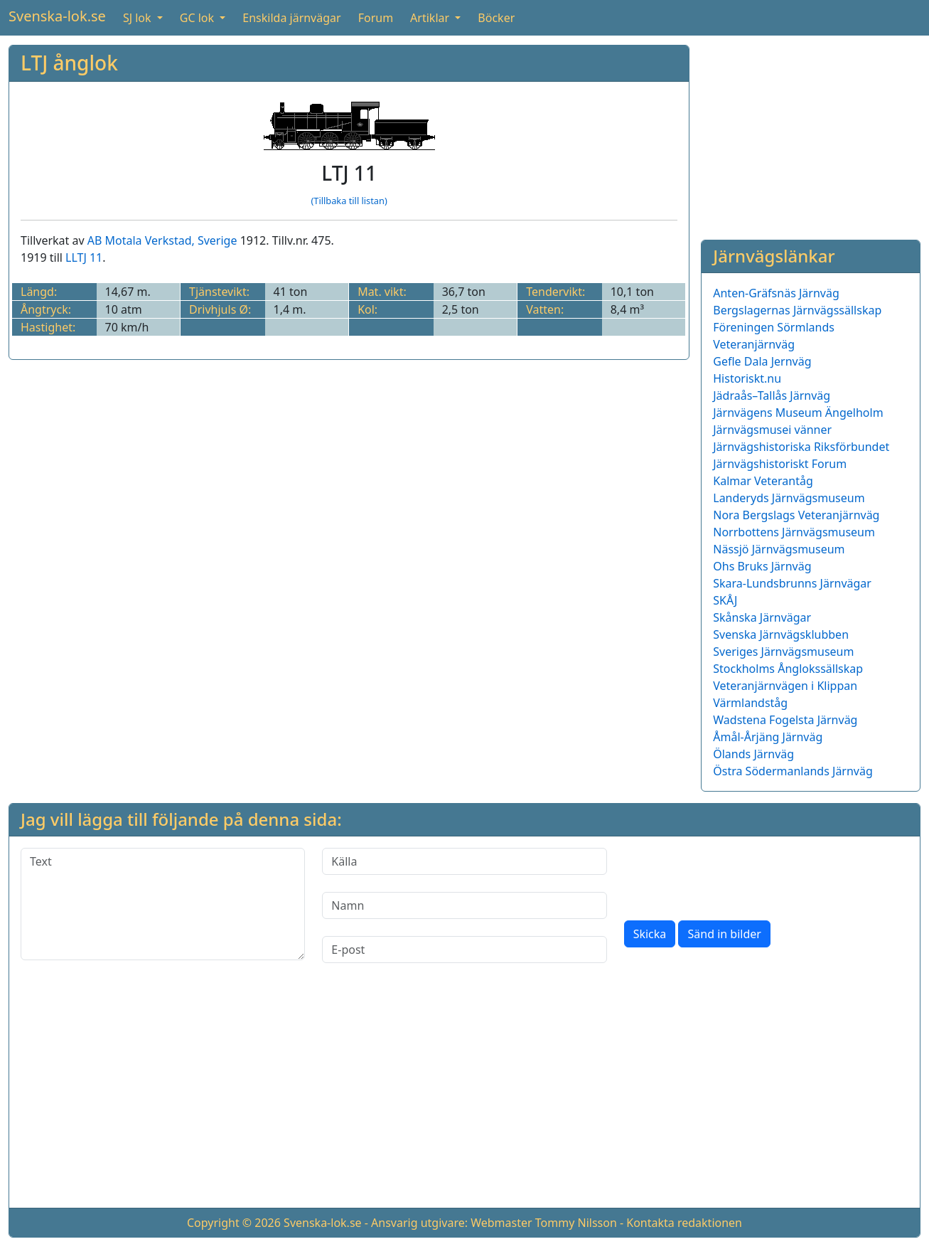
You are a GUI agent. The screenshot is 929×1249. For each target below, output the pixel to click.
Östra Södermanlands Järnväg (793, 771)
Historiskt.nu (747, 378)
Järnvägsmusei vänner (772, 429)
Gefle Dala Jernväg (762, 361)
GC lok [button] (198, 18)
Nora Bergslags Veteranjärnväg (796, 515)
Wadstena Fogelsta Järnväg (785, 720)
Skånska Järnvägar (762, 617)
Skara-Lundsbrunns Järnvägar (792, 583)
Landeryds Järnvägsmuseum (788, 498)
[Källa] (464, 861)
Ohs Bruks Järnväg (762, 566)
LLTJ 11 (83, 257)
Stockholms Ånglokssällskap (788, 668)
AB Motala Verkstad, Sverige (162, 240)
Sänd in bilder (724, 934)
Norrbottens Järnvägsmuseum (794, 532)
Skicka (650, 934)
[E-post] (464, 949)
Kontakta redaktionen (684, 1223)
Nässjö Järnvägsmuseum (778, 549)
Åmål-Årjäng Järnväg (767, 737)
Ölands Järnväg (753, 754)
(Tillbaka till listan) (349, 200)
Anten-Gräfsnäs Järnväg (776, 293)
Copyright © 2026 (234, 1223)
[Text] (163, 904)
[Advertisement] (810, 134)
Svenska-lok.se (57, 16)
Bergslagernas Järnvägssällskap (797, 310)
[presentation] (732, 875)
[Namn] (464, 905)
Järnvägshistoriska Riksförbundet (801, 447)
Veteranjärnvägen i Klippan (785, 685)
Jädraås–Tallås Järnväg (771, 395)
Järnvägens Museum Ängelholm (798, 412)
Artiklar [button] (431, 18)
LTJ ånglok (69, 62)
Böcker (496, 18)
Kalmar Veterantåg (763, 481)
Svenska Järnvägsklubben (781, 634)
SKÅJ (725, 600)
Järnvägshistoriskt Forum (780, 464)
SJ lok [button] (138, 18)
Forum (375, 18)
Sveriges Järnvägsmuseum (783, 651)
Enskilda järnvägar (291, 18)
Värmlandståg (750, 703)
